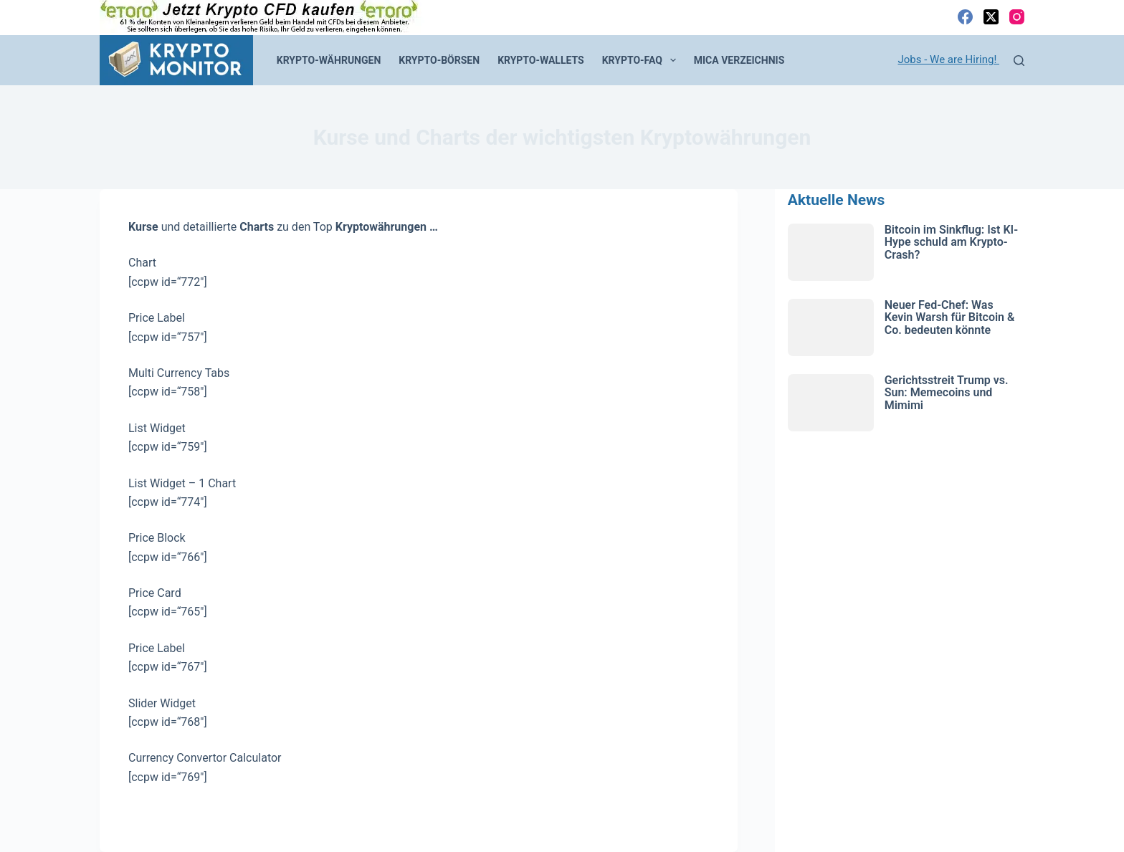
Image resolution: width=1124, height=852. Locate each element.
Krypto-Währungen (329, 60)
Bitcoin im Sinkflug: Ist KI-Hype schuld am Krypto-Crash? (951, 242)
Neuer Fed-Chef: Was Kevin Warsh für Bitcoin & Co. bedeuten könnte (950, 317)
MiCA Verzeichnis (739, 60)
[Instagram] (1016, 16)
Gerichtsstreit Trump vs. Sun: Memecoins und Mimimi (947, 392)
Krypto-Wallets (540, 60)
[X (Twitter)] (991, 16)
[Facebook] (965, 16)
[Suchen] (1019, 60)
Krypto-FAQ (642, 60)
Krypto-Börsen (439, 60)
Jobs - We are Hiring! (949, 59)
